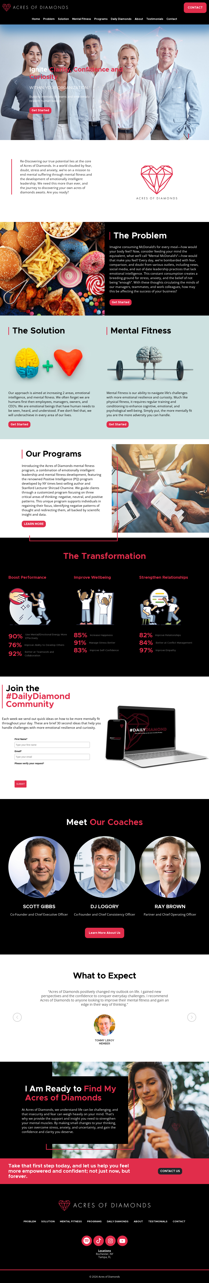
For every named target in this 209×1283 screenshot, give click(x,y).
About (139, 19)
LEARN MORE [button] (34, 524)
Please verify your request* (29, 763)
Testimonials (154, 19)
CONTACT (195, 7)
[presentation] (39, 772)
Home (36, 19)
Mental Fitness (81, 19)
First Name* (21, 739)
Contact (171, 19)
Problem (49, 19)
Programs (101, 19)
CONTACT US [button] (170, 1171)
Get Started (40, 110)
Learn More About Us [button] (104, 933)
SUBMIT (20, 784)
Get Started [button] (120, 302)
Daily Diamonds (121, 19)
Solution (63, 19)
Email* (18, 751)
